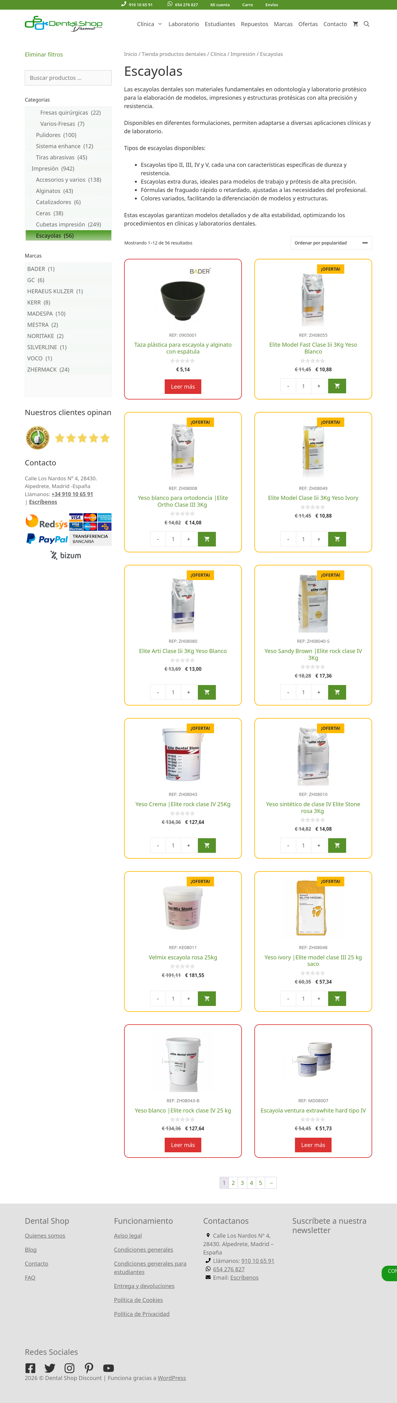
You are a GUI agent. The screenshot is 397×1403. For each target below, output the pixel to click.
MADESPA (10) (68, 313)
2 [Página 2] (233, 1182)
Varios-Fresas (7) (68, 123)
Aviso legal (128, 1235)
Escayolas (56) (68, 235)
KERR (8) (68, 302)
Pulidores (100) (68, 135)
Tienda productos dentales (174, 53)
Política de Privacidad (142, 1314)
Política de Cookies (138, 1300)
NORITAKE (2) (68, 336)
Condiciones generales (143, 1249)
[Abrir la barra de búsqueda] (366, 24)
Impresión (243, 53)
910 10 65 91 (137, 4)
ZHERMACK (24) (68, 369)
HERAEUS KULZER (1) (68, 291)
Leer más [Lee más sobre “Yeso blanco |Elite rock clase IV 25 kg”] (183, 1145)
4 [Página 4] (251, 1182)
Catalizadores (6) (68, 202)
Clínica (151, 24)
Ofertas (308, 24)
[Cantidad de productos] (303, 386)
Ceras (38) (68, 213)
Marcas (283, 24)
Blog (31, 1249)
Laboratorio (183, 24)
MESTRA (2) (68, 324)
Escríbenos (43, 501)
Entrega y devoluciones (144, 1286)
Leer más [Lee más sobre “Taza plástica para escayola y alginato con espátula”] (183, 386)
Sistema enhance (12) (68, 146)
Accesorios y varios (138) (68, 179)
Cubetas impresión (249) (68, 224)
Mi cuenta (220, 4)
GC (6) (68, 280)
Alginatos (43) (68, 190)
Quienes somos (45, 1235)
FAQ (30, 1277)
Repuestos (254, 24)
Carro (247, 4)
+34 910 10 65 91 (72, 494)
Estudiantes (220, 24)
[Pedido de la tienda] (331, 242)
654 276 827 (182, 4)
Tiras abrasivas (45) (68, 157)
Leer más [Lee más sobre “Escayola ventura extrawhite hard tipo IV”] (313, 1145)
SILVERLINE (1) (68, 347)
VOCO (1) (68, 358)
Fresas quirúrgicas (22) (68, 112)
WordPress (172, 1378)
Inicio (130, 53)
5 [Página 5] (260, 1182)
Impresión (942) (68, 168)
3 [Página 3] (242, 1182)
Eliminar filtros (44, 54)
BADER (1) (68, 268)
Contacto (335, 24)
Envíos (271, 4)
